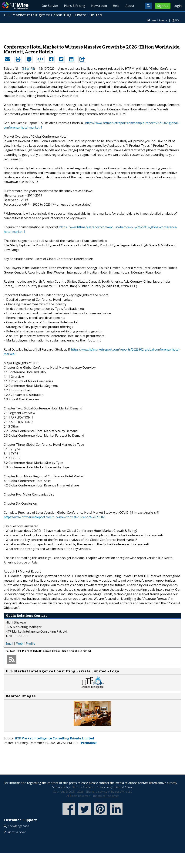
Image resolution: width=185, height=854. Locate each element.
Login (177, 6)
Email (9, 643)
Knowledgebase (18, 826)
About (130, 6)
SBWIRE (28, 68)
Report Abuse (124, 787)
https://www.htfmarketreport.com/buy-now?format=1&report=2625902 (54, 517)
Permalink (89, 743)
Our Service (50, 6)
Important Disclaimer (106, 796)
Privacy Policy (104, 787)
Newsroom (99, 6)
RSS (177, 20)
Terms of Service (83, 787)
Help (116, 6)
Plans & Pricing (74, 6)
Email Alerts (158, 20)
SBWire (15, 5)
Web (19, 643)
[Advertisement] (92, 31)
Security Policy (61, 787)
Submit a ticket (16, 832)
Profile (30, 643)
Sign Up (162, 6)
